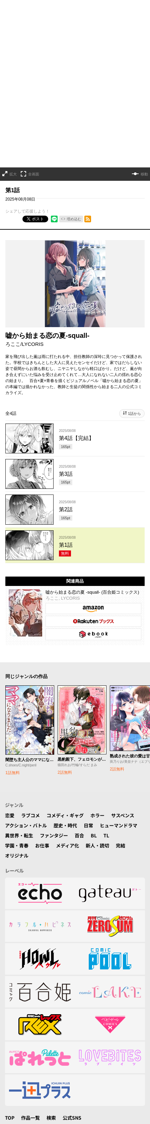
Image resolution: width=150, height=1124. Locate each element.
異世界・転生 (19, 835)
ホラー (97, 815)
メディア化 (67, 845)
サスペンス (122, 815)
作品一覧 (30, 1117)
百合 (79, 835)
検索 (51, 1117)
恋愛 (9, 815)
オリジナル (16, 855)
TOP (9, 1117)
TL (106, 835)
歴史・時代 (65, 825)
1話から (134, 413)
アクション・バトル (26, 825)
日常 (88, 825)
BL (94, 835)
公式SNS (72, 1117)
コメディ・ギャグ (65, 815)
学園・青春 (16, 845)
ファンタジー (54, 835)
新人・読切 (97, 845)
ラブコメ (30, 815)
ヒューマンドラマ (118, 825)
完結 (120, 845)
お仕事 (42, 845)
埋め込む (74, 219)
